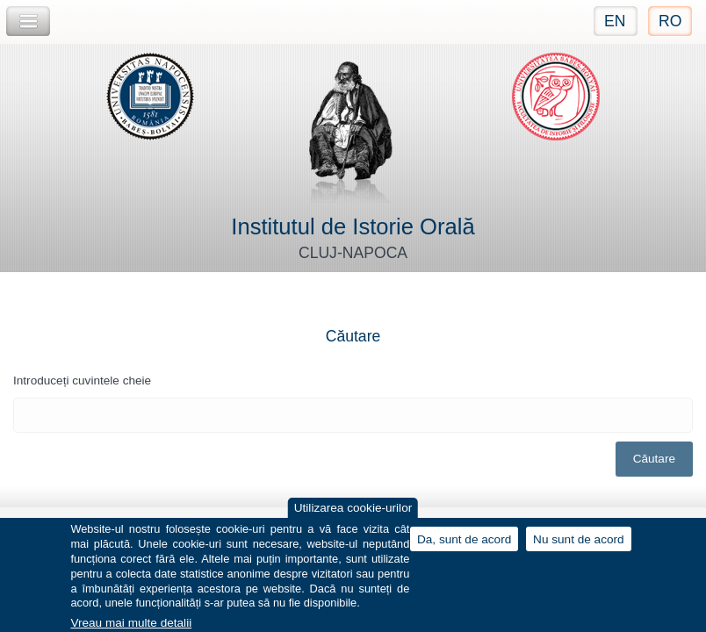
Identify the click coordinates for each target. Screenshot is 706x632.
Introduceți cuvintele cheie (82, 380)
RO (670, 21)
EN (614, 21)
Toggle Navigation (28, 21)
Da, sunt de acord (464, 544)
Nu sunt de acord (578, 544)
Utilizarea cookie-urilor (353, 514)
